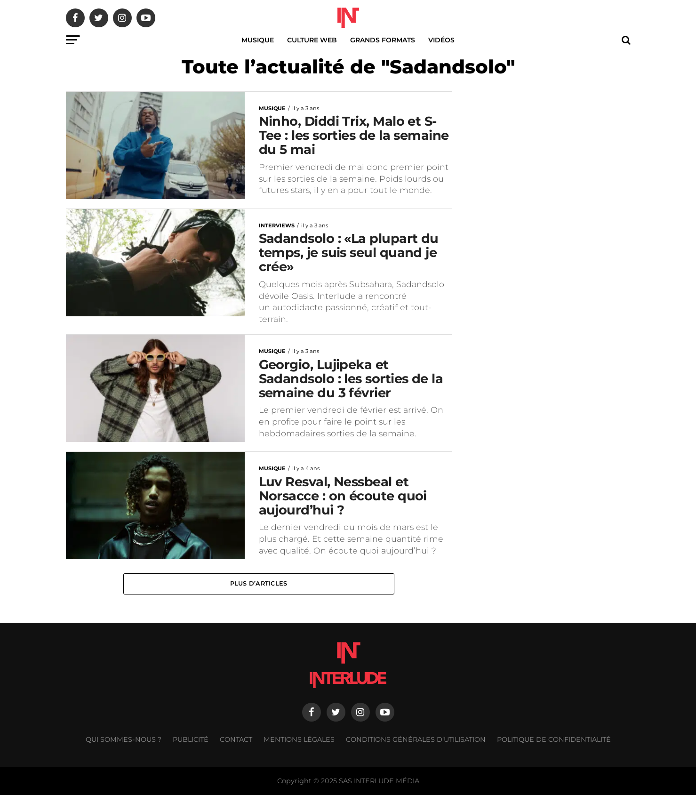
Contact (236, 739)
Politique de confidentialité (554, 739)
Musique (257, 40)
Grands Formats (382, 40)
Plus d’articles (259, 583)
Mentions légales (299, 739)
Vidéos (441, 40)
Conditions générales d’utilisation (416, 739)
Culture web (312, 40)
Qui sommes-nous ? (123, 739)
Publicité (190, 739)
